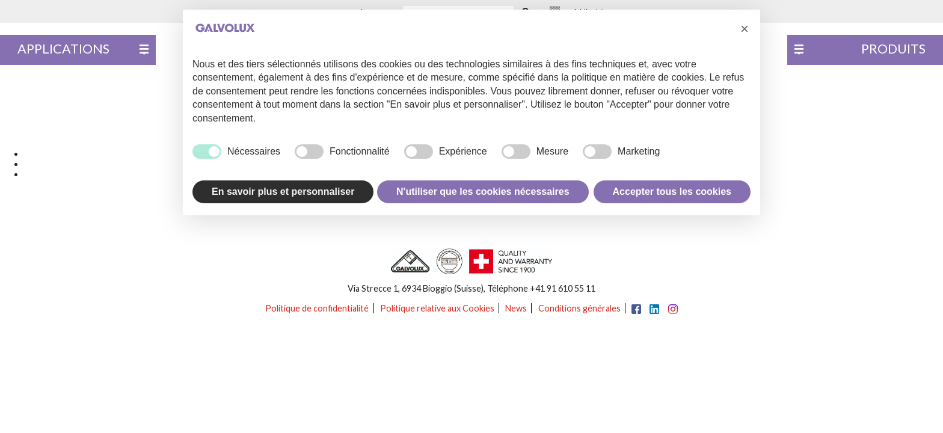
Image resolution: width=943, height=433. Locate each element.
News (516, 308)
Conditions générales (579, 308)
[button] (744, 28)
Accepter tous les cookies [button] (672, 191)
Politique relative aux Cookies (437, 308)
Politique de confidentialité (317, 308)
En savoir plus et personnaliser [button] (283, 191)
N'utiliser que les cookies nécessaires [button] (483, 191)
